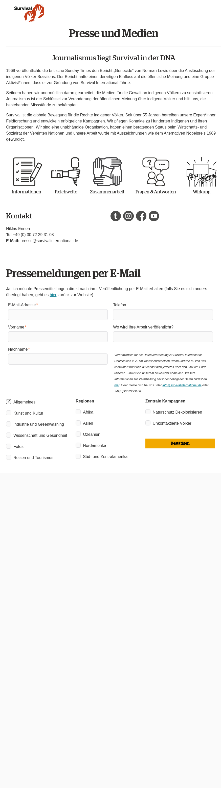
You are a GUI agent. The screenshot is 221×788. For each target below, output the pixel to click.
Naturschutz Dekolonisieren (177, 412)
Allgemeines (24, 402)
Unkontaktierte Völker (172, 423)
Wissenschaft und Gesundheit (40, 435)
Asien (88, 423)
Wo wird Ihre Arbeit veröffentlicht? (143, 327)
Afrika (88, 412)
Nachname (18, 349)
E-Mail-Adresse (22, 305)
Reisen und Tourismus (33, 457)
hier (53, 295)
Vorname (16, 327)
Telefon (119, 305)
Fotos (18, 446)
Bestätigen (180, 443)
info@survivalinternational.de (181, 385)
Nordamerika (94, 445)
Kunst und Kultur (28, 413)
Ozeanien (91, 434)
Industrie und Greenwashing (38, 424)
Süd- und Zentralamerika (105, 456)
